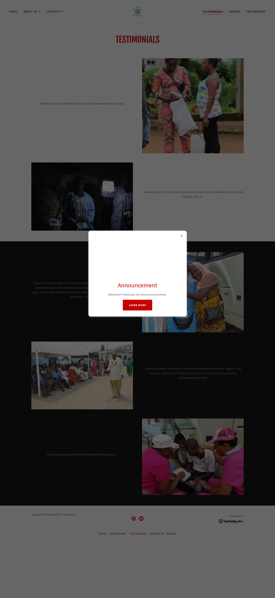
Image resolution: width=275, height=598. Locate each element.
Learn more (137, 305)
